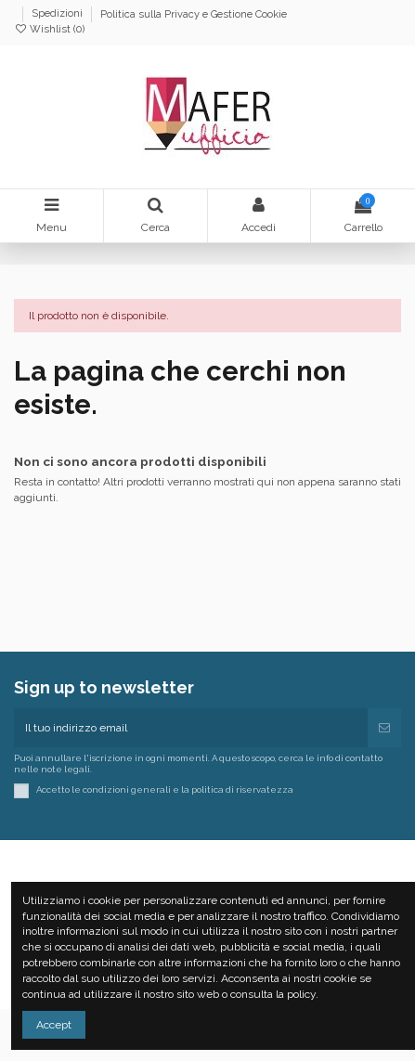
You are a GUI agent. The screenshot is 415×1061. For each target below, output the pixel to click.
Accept (53, 1024)
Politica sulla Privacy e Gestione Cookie (193, 14)
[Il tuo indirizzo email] (191, 727)
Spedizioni (58, 14)
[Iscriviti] (384, 727)
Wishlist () (49, 29)
